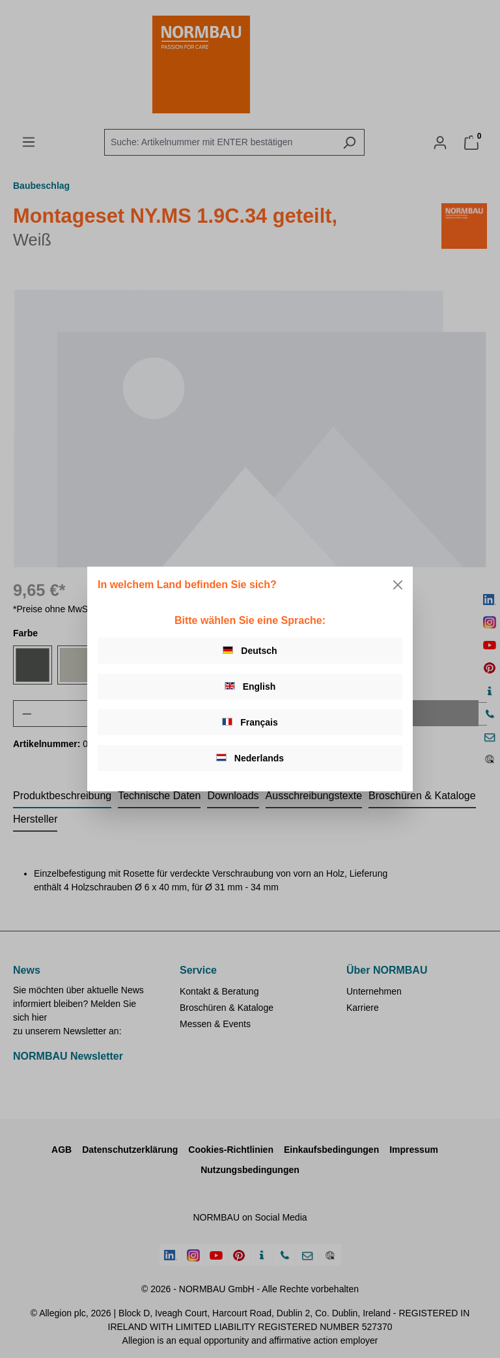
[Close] (398, 585)
